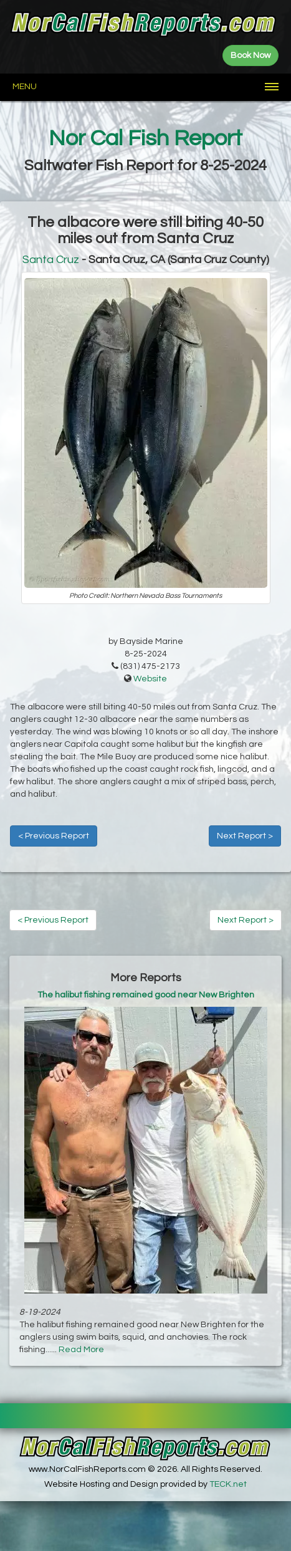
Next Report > (245, 836)
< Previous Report (53, 836)
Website (150, 679)
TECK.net (228, 1484)
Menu (24, 86)
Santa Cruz (50, 260)
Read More (81, 1349)
